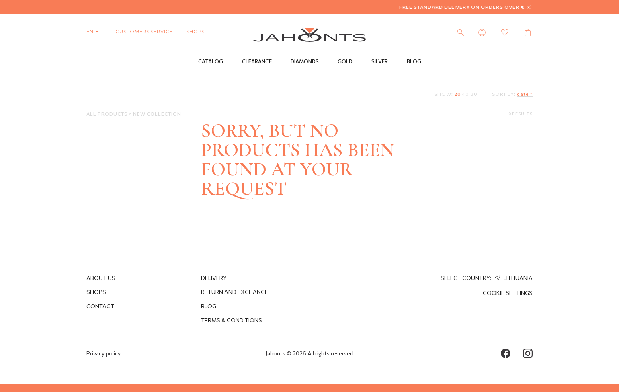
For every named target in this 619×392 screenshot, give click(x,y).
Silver (379, 61)
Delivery (214, 277)
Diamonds (305, 61)
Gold (345, 61)
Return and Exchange (234, 291)
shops (195, 31)
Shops (96, 291)
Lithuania (513, 277)
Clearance (257, 61)
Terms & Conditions (231, 320)
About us (100, 277)
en (94, 31)
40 (465, 94)
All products (107, 113)
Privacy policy (103, 353)
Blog (414, 61)
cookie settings (508, 292)
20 (457, 94)
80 (474, 94)
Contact (100, 306)
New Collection (157, 113)
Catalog (210, 61)
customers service (144, 31)
